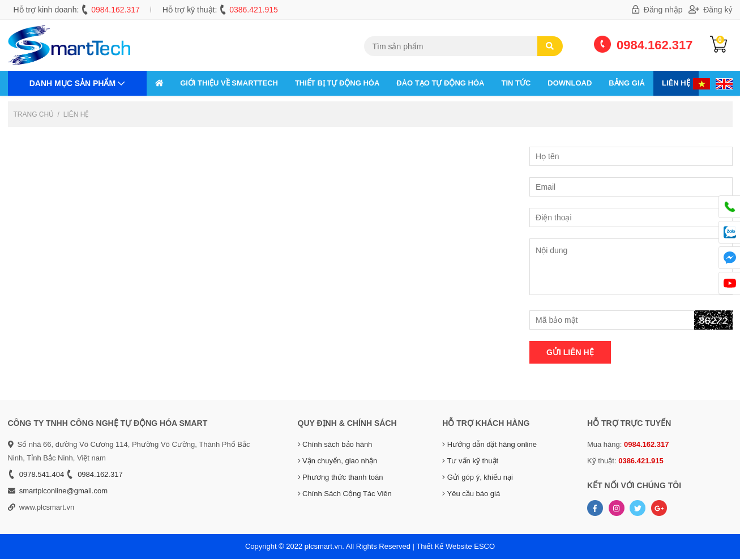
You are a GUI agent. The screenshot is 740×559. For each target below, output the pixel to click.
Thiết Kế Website (444, 546)
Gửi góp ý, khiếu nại (477, 477)
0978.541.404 (42, 474)
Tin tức (516, 83)
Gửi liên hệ (570, 352)
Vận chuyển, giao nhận (338, 460)
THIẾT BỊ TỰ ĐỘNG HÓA (337, 83)
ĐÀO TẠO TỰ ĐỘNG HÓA (440, 83)
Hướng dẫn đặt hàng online (489, 444)
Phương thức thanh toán (340, 477)
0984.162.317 (115, 9)
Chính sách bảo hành (335, 444)
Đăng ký (710, 9)
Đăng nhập (657, 9)
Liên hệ (676, 83)
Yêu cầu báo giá (471, 493)
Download (569, 83)
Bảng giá (627, 83)
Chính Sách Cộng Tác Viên (345, 493)
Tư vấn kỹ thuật (470, 460)
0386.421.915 (253, 9)
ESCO (484, 546)
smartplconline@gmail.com (63, 491)
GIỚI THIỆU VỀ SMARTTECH (229, 83)
